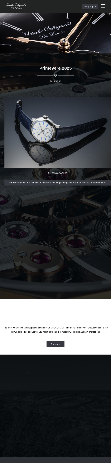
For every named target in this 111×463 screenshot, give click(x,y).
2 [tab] (55, 43)
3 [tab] (59, 43)
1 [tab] (51, 43)
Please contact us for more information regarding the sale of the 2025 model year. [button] (57, 181)
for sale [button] (55, 344)
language (90, 6)
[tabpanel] (55, 33)
